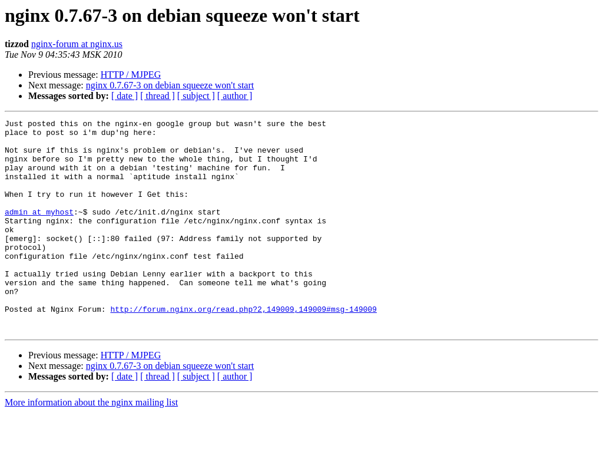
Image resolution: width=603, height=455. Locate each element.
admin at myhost (39, 231)
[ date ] (124, 96)
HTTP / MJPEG (131, 75)
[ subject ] (196, 96)
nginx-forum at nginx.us (76, 44)
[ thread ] (157, 96)
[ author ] (235, 96)
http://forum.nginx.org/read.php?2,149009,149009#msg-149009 (243, 347)
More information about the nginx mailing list (91, 445)
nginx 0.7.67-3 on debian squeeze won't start (170, 85)
